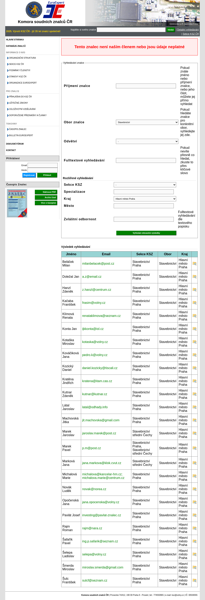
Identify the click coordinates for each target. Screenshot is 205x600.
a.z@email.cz (91, 276)
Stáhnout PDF (49, 192)
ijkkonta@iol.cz (93, 329)
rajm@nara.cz (92, 528)
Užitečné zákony (18, 103)
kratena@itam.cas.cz (97, 381)
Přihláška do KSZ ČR (20, 97)
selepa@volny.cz (94, 554)
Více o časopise (48, 203)
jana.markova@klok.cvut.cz (101, 463)
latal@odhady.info (95, 407)
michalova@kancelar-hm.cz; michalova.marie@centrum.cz (103, 476)
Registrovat (29, 175)
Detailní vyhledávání (188, 29)
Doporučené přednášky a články (28, 115)
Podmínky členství (19, 70)
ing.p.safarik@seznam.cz (100, 541)
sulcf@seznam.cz (94, 580)
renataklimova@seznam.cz (101, 315)
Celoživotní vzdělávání (22, 109)
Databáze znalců (16, 46)
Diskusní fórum (15, 144)
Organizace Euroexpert (23, 83)
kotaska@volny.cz (95, 342)
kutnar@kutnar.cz (94, 394)
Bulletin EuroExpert (21, 135)
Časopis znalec (18, 129)
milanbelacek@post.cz (98, 263)
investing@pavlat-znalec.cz (101, 515)
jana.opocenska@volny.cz (100, 502)
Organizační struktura (22, 58)
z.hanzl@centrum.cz (96, 289)
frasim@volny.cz (93, 302)
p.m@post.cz (91, 448)
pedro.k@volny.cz (94, 355)
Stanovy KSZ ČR (17, 77)
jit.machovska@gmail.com (100, 420)
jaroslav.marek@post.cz (99, 433)
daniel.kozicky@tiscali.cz (99, 368)
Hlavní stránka (15, 40)
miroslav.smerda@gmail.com (102, 567)
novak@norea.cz (94, 489)
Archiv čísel (50, 197)
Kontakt (11, 150)
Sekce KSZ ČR (191, 34)
